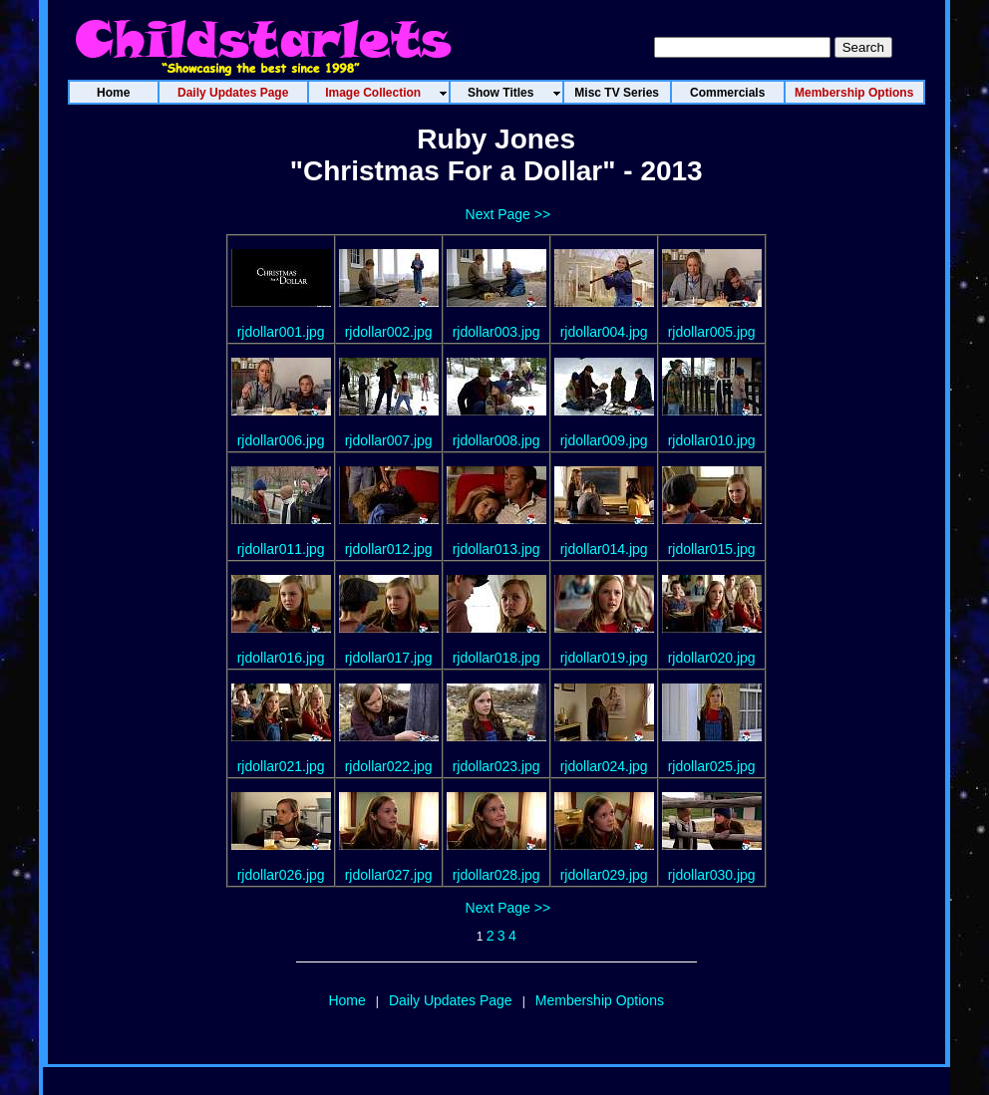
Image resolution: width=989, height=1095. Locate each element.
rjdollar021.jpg (281, 766)
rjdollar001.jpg (281, 332)
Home (346, 1000)
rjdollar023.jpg (496, 766)
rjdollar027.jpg (389, 875)
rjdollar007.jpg (389, 440)
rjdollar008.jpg (496, 440)
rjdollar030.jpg (712, 875)
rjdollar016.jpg (281, 658)
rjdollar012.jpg (389, 549)
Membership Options (599, 1000)
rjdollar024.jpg (604, 766)
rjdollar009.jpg (604, 440)
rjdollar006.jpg (281, 440)
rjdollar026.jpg (281, 875)
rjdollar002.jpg (389, 332)
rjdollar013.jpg (496, 549)
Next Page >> (508, 214)
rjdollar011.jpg (281, 549)
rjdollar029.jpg (604, 875)
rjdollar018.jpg (496, 658)
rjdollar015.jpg (712, 549)
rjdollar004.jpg (604, 332)
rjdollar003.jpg (496, 332)
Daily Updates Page (450, 1000)
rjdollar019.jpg (604, 658)
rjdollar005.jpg (712, 332)
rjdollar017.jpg (389, 658)
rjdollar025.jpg (712, 766)
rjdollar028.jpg (496, 875)
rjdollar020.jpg (712, 658)
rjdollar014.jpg (604, 549)
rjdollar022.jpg (389, 766)
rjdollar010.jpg (712, 440)
